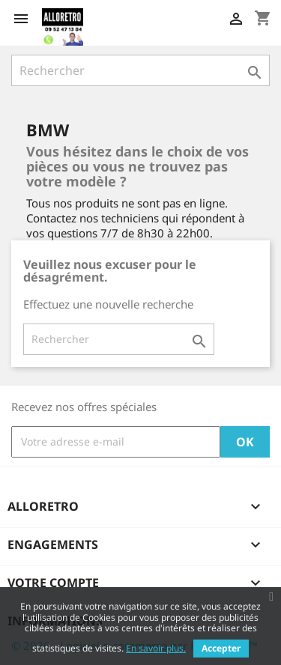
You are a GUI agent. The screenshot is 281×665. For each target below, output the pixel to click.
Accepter (221, 648)
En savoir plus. (156, 648)
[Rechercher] (140, 70)
